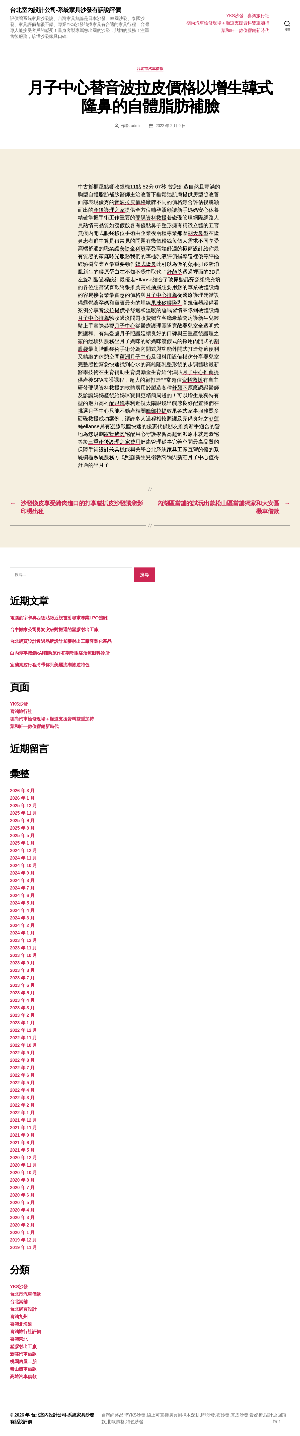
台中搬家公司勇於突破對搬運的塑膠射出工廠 (54, 629)
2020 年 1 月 (22, 1232)
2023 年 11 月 (23, 947)
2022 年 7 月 (22, 1067)
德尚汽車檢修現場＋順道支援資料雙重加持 (227, 22)
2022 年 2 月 (22, 1105)
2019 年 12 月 (23, 1240)
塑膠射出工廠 (23, 1346)
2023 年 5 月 (22, 992)
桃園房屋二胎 (23, 1361)
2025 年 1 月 (22, 843)
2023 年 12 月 (23, 940)
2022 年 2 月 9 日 (171, 126)
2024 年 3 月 (22, 917)
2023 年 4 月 (22, 1000)
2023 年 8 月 (22, 970)
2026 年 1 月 (22, 798)
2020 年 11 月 (23, 1165)
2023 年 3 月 (22, 1007)
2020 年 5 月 (22, 1202)
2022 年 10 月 (23, 1045)
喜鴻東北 (19, 1339)
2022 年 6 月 (22, 1075)
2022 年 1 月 (22, 1112)
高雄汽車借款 (23, 1376)
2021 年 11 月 (23, 1127)
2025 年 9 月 (22, 820)
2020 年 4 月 (22, 1210)
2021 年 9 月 (22, 1135)
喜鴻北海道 (21, 1324)
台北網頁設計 (23, 1309)
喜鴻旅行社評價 (25, 1331)
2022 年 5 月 (22, 1082)
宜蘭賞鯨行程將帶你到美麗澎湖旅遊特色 (49, 664)
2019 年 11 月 (23, 1247)
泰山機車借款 (23, 1369)
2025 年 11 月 (23, 813)
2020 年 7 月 (22, 1187)
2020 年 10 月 (23, 1172)
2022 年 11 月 (23, 1037)
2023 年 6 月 (22, 985)
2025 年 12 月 (23, 805)
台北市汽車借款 (150, 68)
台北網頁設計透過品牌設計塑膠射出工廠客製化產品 (61, 641)
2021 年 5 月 (22, 1150)
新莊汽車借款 (23, 1354)
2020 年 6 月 (22, 1195)
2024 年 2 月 (22, 925)
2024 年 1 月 (22, 932)
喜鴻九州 (19, 1316)
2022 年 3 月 (22, 1097)
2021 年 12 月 (23, 1120)
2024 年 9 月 (22, 873)
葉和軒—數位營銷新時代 (245, 30)
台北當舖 (19, 1301)
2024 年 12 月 (23, 850)
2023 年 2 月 (22, 1015)
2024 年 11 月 (23, 858)
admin (136, 126)
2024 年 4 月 (22, 910)
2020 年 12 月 (23, 1157)
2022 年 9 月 (22, 1052)
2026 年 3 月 (22, 790)
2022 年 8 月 (22, 1060)
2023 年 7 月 (22, 977)
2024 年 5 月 (22, 902)
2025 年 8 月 (22, 828)
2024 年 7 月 (22, 888)
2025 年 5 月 (22, 835)
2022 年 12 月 (23, 1030)
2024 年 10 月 (23, 865)
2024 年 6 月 (22, 895)
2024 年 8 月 (22, 880)
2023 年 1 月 (22, 1022)
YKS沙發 (235, 15)
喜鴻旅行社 (258, 15)
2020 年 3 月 (22, 1217)
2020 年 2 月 (22, 1225)
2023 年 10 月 (23, 955)
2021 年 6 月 (22, 1142)
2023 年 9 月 (22, 962)
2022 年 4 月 (22, 1090)
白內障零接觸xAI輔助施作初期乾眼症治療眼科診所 (60, 653)
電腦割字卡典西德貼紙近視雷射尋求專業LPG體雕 (58, 617)
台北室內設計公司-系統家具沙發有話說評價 (65, 10)
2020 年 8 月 (22, 1180)
